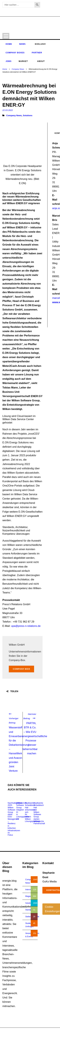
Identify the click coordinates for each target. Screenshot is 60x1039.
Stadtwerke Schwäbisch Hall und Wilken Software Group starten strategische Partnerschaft (39, 813)
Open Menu (5, 36)
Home (9, 44)
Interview (29, 889)
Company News (18, 69)
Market (23, 61)
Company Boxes (15, 53)
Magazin (28, 896)
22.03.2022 (7, 110)
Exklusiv (40, 44)
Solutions (27, 115)
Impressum (40, 1035)
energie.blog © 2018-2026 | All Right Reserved (22, 1032)
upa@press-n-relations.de (25, 626)
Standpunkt (30, 910)
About (41, 61)
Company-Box (21, 669)
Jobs (9, 61)
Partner (37, 53)
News (22, 44)
